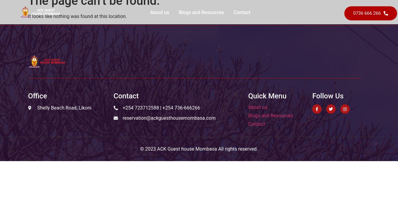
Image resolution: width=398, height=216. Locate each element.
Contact (242, 12)
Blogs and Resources (201, 12)
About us (159, 12)
